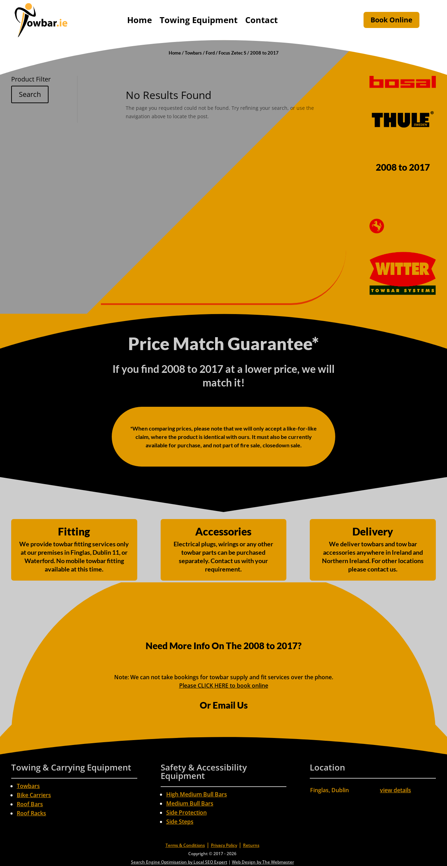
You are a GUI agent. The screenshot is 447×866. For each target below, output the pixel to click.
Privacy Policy (224, 845)
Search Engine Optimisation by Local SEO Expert (179, 862)
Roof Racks (31, 813)
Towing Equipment (198, 20)
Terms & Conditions (185, 845)
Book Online (391, 19)
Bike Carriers (34, 795)
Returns (251, 845)
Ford (210, 53)
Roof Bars (30, 804)
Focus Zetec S (232, 53)
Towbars (193, 53)
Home (139, 20)
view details (395, 790)
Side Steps (179, 821)
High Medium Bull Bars (196, 794)
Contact (261, 20)
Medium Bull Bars (189, 803)
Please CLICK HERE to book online (223, 685)
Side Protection (186, 812)
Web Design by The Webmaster (263, 862)
